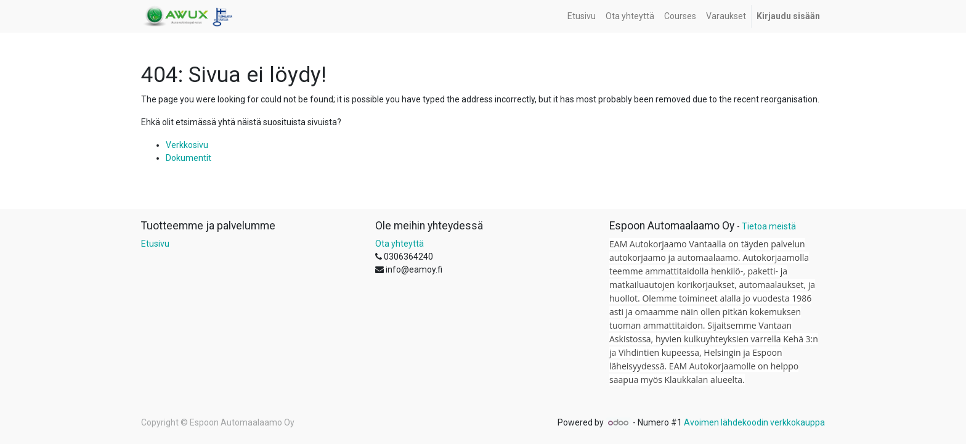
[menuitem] (581, 16)
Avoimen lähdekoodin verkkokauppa (754, 422)
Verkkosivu (187, 145)
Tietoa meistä (769, 226)
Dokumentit (188, 158)
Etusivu (155, 244)
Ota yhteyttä (399, 244)
